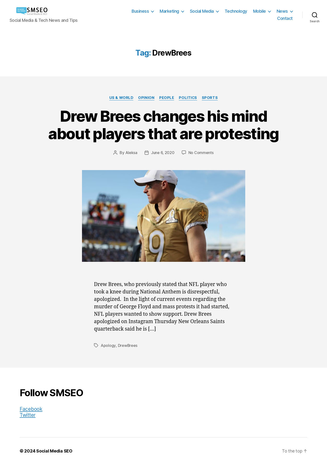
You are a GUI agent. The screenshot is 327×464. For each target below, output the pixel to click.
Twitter (27, 415)
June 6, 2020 (163, 152)
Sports (210, 98)
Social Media (202, 11)
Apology (108, 345)
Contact (285, 18)
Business (140, 11)
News (282, 11)
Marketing (169, 11)
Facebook (31, 409)
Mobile (259, 11)
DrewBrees (128, 345)
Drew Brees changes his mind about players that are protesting (163, 125)
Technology (236, 11)
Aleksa (131, 152)
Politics (188, 98)
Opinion (146, 98)
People (166, 98)
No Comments (201, 152)
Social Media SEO (54, 450)
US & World (121, 98)
